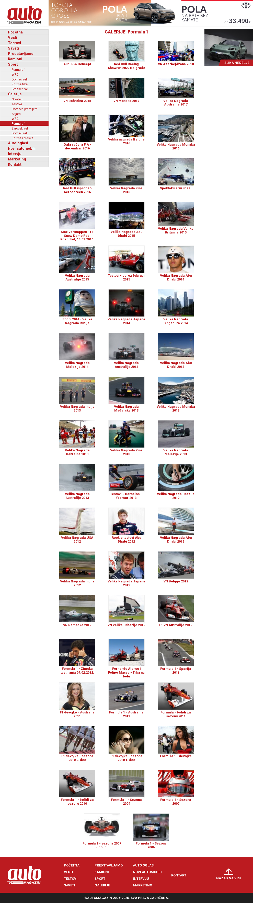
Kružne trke (20, 84)
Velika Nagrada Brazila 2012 (175, 496)
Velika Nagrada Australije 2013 (77, 496)
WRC (15, 74)
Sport (13, 64)
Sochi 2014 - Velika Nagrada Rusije (77, 321)
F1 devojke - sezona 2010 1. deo (126, 758)
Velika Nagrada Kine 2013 (126, 452)
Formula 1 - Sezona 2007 (175, 801)
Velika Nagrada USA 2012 (77, 539)
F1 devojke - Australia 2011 (77, 714)
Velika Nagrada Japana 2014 (126, 321)
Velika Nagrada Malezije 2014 (77, 365)
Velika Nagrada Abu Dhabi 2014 (176, 277)
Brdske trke (20, 89)
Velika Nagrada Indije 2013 (77, 408)
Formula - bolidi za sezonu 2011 (175, 714)
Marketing (17, 159)
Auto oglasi (18, 143)
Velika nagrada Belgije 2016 (126, 141)
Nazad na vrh (228, 878)
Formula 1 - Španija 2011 (175, 670)
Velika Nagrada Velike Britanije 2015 (175, 230)
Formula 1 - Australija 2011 (126, 714)
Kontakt (14, 164)
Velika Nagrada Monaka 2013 (176, 408)
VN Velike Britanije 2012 (126, 625)
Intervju (14, 153)
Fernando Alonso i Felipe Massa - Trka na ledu (126, 672)
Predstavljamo (20, 53)
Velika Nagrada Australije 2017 (175, 103)
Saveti (13, 48)
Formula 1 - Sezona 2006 (151, 845)
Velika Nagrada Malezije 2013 (175, 452)
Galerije (15, 94)
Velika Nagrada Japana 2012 (126, 583)
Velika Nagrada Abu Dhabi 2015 (126, 234)
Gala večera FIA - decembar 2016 (77, 146)
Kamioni (15, 59)
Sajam (16, 114)
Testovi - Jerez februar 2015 (126, 277)
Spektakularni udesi (175, 188)
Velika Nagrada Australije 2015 (77, 277)
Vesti (12, 37)
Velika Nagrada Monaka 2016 (176, 146)
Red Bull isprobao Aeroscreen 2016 (77, 190)
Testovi (14, 43)
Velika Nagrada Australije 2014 (126, 365)
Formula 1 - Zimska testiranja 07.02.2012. (77, 670)
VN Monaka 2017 (126, 101)
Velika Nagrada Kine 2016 (126, 190)
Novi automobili (22, 148)
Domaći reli (20, 79)
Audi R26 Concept (77, 64)
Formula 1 (19, 70)
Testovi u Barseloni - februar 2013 (126, 496)
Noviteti (17, 99)
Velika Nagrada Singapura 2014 (175, 321)
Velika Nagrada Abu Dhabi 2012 (176, 539)
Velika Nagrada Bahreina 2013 (77, 452)
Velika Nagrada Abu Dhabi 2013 (176, 365)
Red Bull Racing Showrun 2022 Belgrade (126, 66)
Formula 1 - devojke (176, 756)
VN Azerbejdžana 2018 (176, 64)
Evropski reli (20, 128)
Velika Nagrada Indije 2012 (77, 583)
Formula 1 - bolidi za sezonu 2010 (77, 801)
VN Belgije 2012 (176, 581)
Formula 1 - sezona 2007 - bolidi (102, 845)
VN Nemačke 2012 (77, 625)
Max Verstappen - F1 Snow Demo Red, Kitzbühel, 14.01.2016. (77, 235)
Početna (15, 32)
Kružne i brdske (22, 138)
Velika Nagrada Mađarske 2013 (126, 408)
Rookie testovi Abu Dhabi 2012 (126, 539)
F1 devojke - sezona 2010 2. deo (77, 758)
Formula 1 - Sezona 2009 (126, 801)
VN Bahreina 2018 (77, 101)
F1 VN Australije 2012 (175, 625)
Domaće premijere (25, 109)
